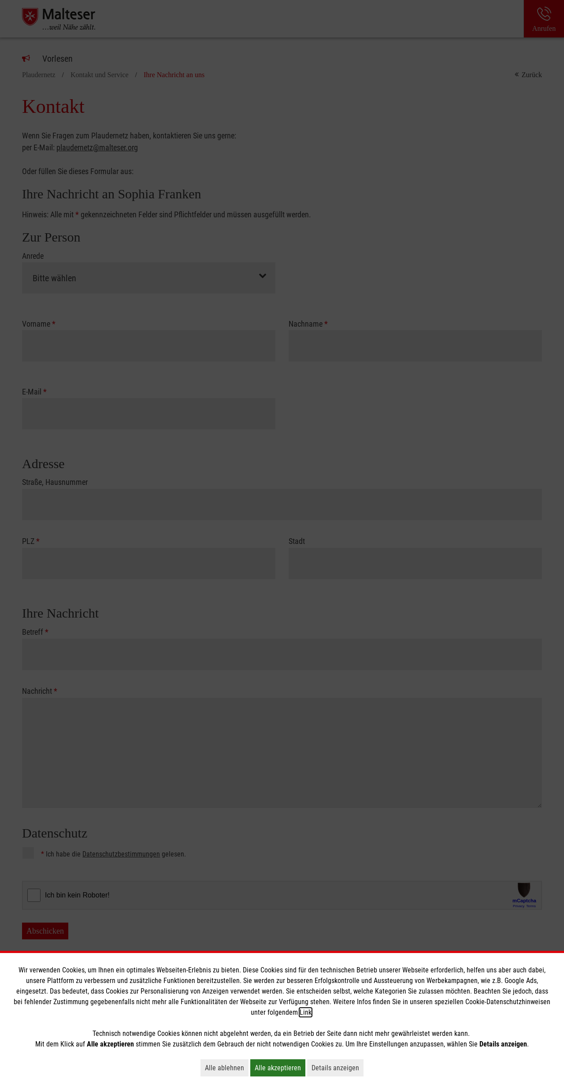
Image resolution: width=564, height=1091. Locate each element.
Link (306, 1012)
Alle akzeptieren (280, 1067)
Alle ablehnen (227, 1067)
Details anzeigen (338, 1067)
